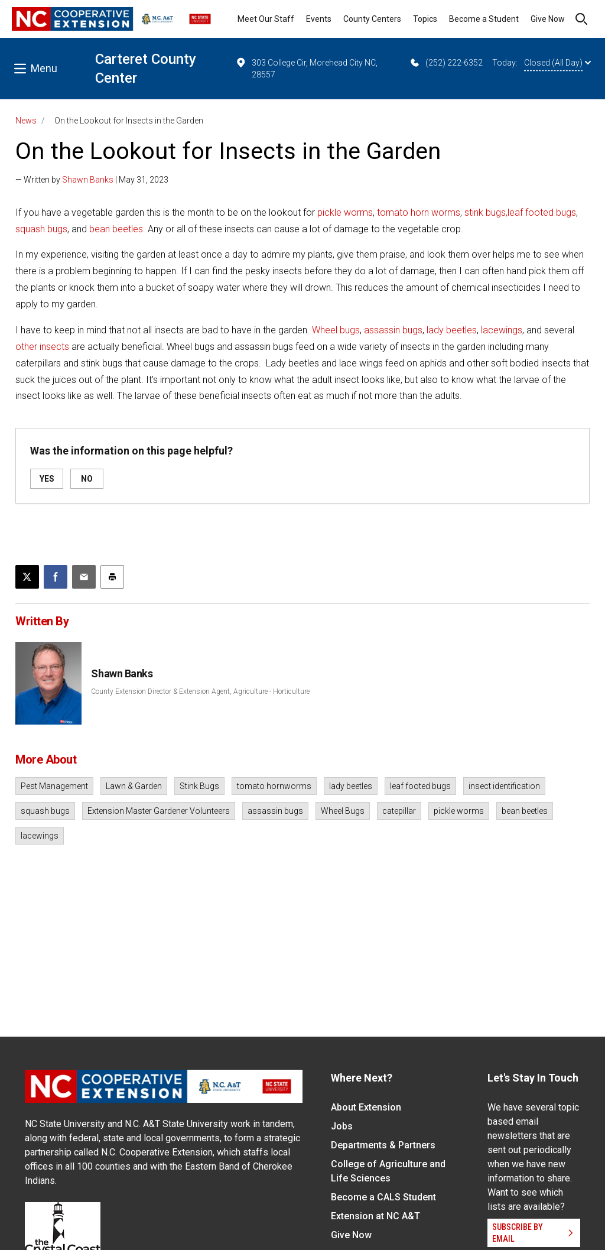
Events (318, 19)
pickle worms (345, 212)
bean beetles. (117, 229)
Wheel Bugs (343, 811)
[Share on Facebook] (55, 577)
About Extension (366, 1107)
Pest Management (54, 786)
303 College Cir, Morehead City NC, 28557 (306, 68)
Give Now (548, 19)
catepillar (399, 811)
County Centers (372, 19)
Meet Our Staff (266, 19)
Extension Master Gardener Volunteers (158, 811)
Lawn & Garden (134, 786)
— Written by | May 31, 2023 (91, 179)
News (26, 120)
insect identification (504, 786)
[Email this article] (84, 577)
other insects (42, 346)
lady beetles (452, 330)
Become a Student (484, 19)
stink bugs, (486, 212)
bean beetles (525, 811)
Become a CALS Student (383, 1197)
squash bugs (41, 229)
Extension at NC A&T (375, 1216)
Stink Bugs (199, 786)
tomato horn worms (418, 212)
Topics (425, 19)
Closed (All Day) (557, 62)
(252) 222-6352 (446, 63)
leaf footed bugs (542, 212)
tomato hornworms (274, 786)
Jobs (342, 1126)
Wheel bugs (336, 330)
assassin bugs (393, 330)
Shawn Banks (87, 179)
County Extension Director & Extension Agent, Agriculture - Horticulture (200, 691)
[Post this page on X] (27, 577)
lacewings (501, 330)
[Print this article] (112, 577)
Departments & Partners (383, 1145)
